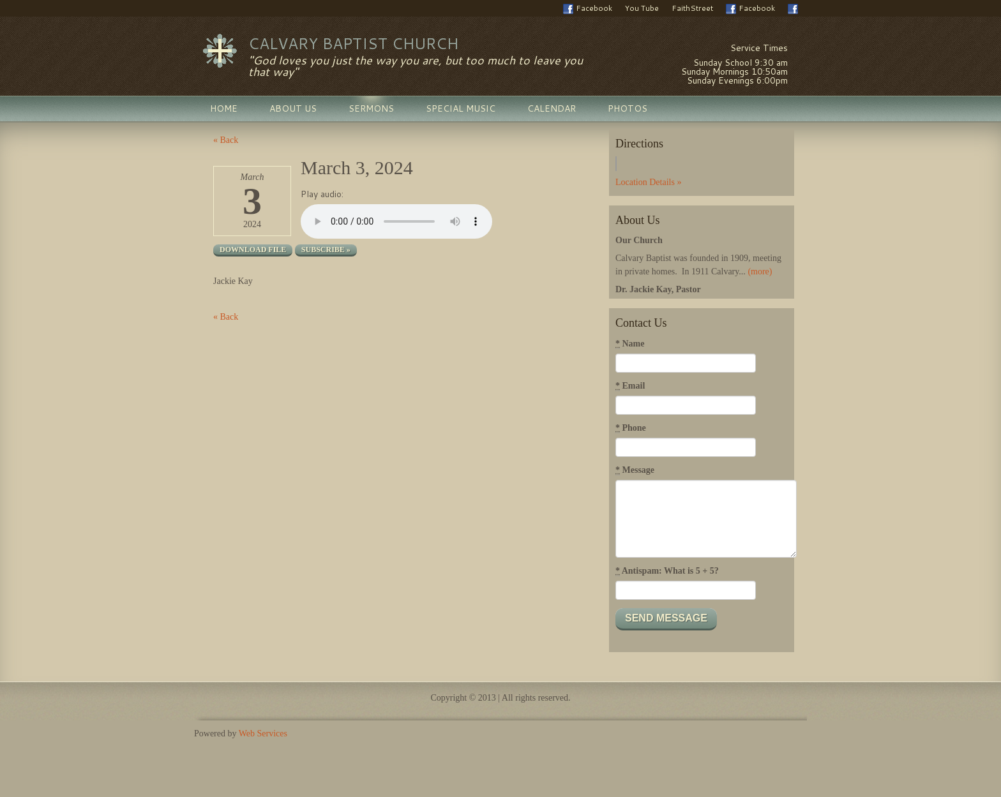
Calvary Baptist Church (353, 43)
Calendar (551, 108)
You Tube (642, 8)
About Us (293, 108)
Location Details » (648, 182)
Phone (630, 428)
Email (630, 386)
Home (223, 108)
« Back (225, 140)
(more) (760, 271)
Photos (627, 108)
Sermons (371, 108)
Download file (253, 249)
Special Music (460, 108)
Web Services (263, 733)
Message (634, 470)
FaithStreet (692, 8)
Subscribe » (325, 249)
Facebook (587, 8)
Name (630, 344)
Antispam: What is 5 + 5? (667, 571)
